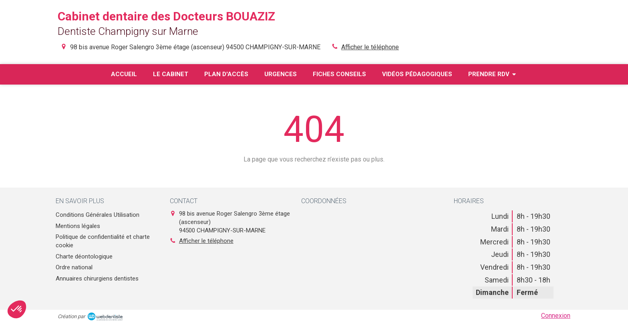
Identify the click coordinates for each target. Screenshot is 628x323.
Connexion (555, 315)
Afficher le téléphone (370, 47)
